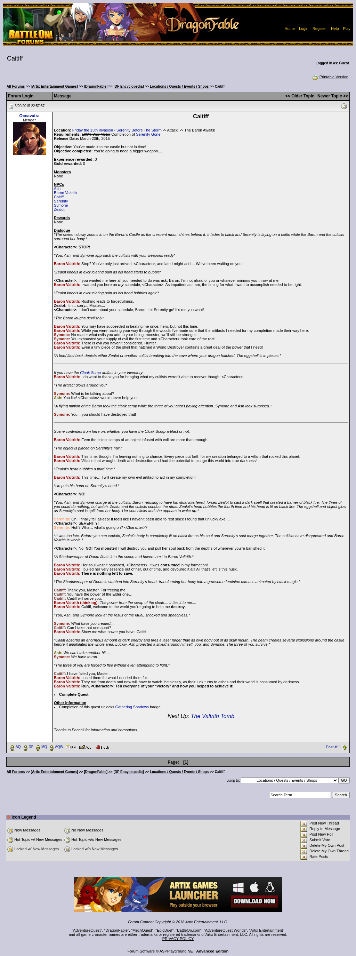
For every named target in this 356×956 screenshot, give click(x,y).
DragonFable (117, 930)
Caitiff (59, 197)
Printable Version (330, 77)
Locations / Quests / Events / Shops (179, 86)
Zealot (59, 209)
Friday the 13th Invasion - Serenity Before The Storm (117, 130)
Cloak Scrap (90, 373)
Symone (61, 205)
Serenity (61, 201)
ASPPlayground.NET (177, 951)
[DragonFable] (95, 86)
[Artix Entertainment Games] (54, 86)
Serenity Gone (148, 134)
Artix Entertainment (266, 930)
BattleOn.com (188, 930)
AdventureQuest (87, 930)
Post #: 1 (333, 747)
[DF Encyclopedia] (128, 86)
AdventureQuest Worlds (225, 930)
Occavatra (29, 115)
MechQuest (142, 930)
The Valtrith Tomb (212, 716)
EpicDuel (164, 930)
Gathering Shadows (132, 707)
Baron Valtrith (65, 193)
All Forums (16, 86)
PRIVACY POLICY (178, 939)
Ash (57, 188)
